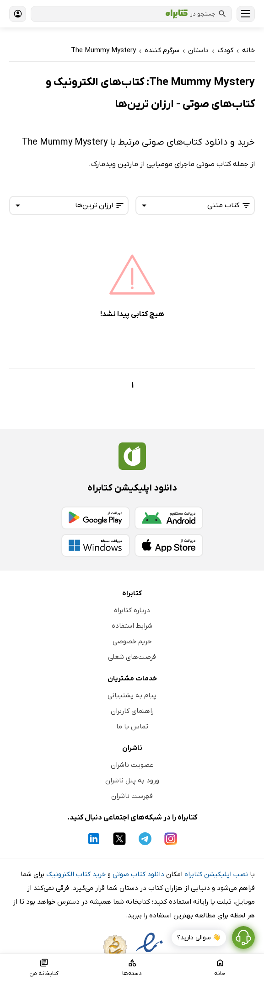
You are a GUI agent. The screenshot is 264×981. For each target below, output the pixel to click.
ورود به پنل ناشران (132, 780)
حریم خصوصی (132, 641)
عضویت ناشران (132, 765)
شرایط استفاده (132, 626)
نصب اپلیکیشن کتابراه (216, 874)
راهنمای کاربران (132, 711)
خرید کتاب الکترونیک (76, 874)
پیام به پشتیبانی (132, 695)
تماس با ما (132, 726)
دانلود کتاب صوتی (138, 874)
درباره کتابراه (132, 610)
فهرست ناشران (132, 796)
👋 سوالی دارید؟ (199, 937)
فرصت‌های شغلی (132, 657)
